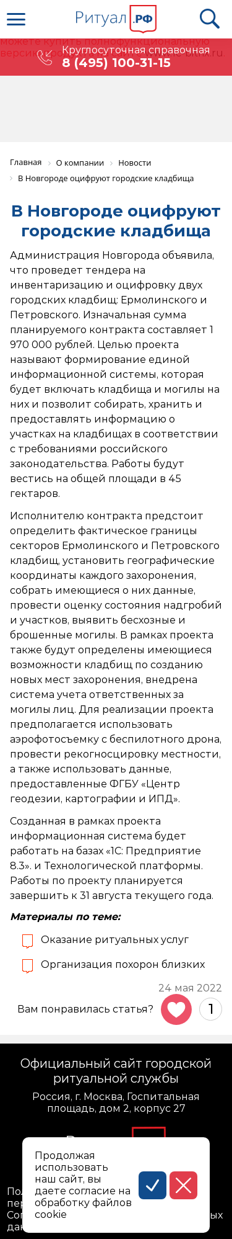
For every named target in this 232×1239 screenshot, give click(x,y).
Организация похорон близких (123, 964)
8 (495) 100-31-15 (116, 62)
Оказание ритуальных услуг (115, 940)
